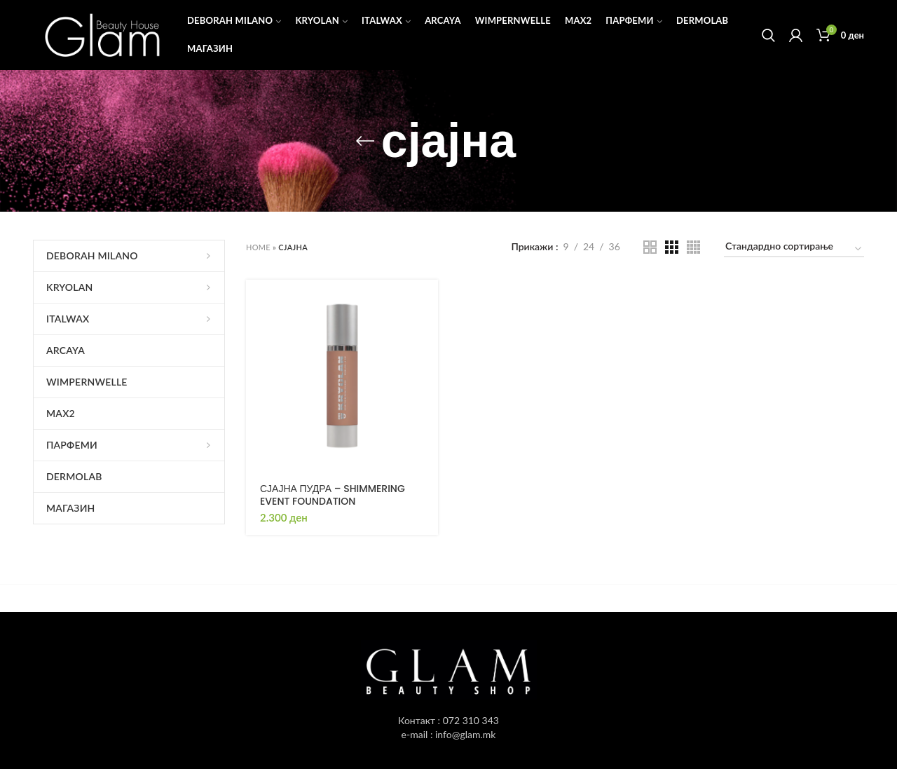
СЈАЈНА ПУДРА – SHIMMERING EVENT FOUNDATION (332, 495)
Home (258, 247)
